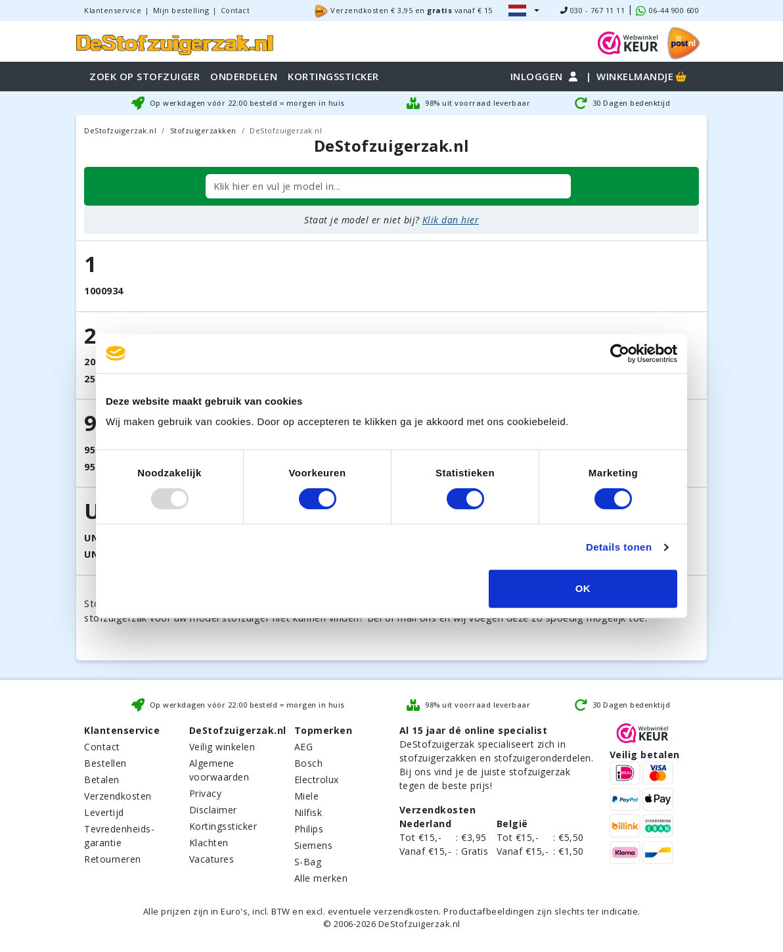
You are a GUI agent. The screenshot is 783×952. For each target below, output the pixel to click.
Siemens (313, 845)
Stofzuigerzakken (203, 130)
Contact (235, 10)
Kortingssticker (223, 826)
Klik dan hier (451, 220)
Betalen (102, 779)
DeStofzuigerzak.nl (120, 130)
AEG (303, 746)
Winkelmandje (642, 76)
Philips (309, 829)
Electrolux (316, 779)
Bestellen (105, 763)
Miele (306, 796)
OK (583, 588)
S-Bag (308, 861)
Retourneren (112, 859)
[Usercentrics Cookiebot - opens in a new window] (619, 353)
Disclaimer (213, 810)
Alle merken (321, 878)
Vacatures (212, 859)
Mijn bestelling (181, 10)
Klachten (209, 842)
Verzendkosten (118, 796)
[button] (523, 10)
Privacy (205, 793)
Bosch (308, 763)
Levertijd (104, 812)
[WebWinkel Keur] (628, 41)
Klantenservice (112, 10)
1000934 (103, 290)
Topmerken (323, 730)
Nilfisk (308, 812)
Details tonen (619, 547)
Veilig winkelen (222, 746)
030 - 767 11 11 (592, 10)
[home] (174, 43)
